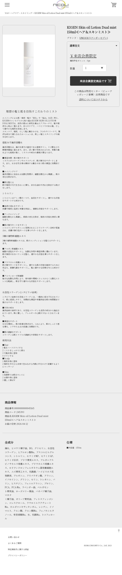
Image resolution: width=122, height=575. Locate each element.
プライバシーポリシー (17, 555)
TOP (7, 13)
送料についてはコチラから (93, 99)
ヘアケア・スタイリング (21, 13)
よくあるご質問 (14, 543)
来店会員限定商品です (93, 81)
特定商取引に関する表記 (18, 549)
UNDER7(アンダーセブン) (93, 38)
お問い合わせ (13, 537)
